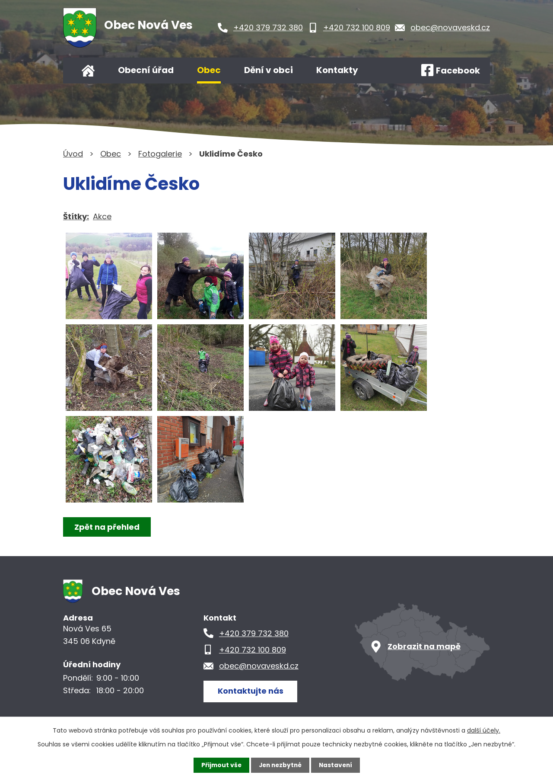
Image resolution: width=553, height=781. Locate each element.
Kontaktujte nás (251, 690)
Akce (102, 216)
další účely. (483, 730)
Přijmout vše (219, 765)
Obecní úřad (146, 70)
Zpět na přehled (107, 527)
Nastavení (337, 765)
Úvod (88, 70)
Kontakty (337, 70)
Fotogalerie (160, 153)
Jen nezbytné (279, 765)
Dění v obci (268, 70)
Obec (209, 70)
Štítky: (76, 216)
